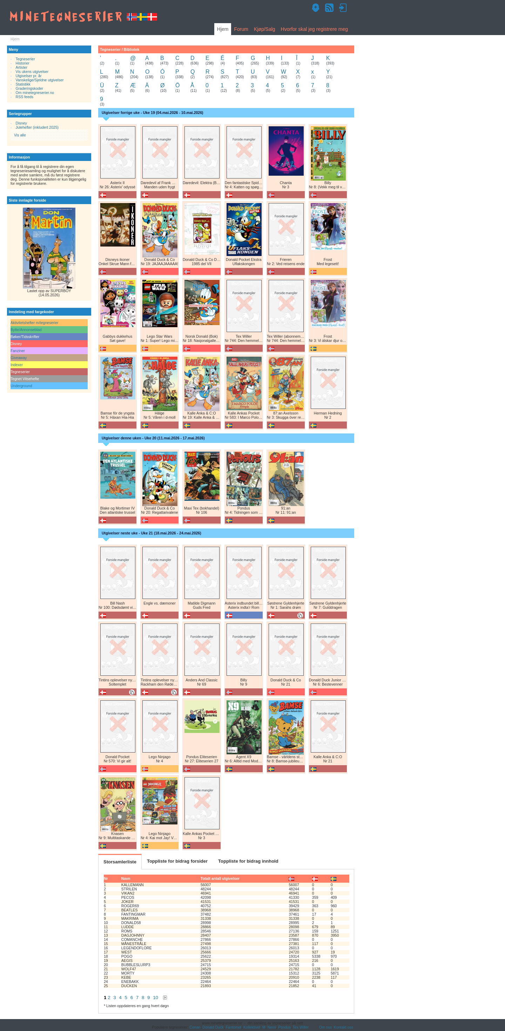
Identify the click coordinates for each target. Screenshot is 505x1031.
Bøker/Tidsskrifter (25, 337)
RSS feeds (24, 97)
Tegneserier (25, 59)
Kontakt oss (343, 1027)
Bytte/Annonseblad (26, 330)
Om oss (325, 1027)
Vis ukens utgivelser (32, 71)
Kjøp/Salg (264, 29)
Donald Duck (212, 1027)
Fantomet (234, 1027)
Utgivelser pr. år (29, 76)
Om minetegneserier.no (35, 92)
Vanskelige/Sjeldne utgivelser (40, 80)
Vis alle (20, 135)
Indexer (17, 365)
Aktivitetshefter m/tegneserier (35, 323)
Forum (241, 29)
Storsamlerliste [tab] (119, 861)
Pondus (284, 1027)
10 (155, 997)
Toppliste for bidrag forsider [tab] (177, 861)
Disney (21, 123)
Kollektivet (251, 1027)
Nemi (272, 1027)
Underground (21, 386)
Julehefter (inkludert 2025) (37, 127)
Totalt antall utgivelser (220, 878)
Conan (194, 1027)
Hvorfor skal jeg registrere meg (314, 29)
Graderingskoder (29, 88)
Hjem (223, 29)
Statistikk (23, 84)
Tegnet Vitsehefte (25, 379)
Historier (22, 63)
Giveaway (19, 358)
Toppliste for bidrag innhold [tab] (248, 861)
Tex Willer (301, 1027)
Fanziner (18, 351)
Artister (21, 67)
